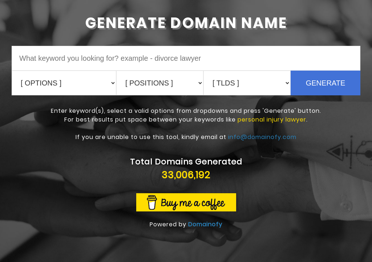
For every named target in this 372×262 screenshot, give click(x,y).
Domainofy (205, 224)
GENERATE (325, 83)
